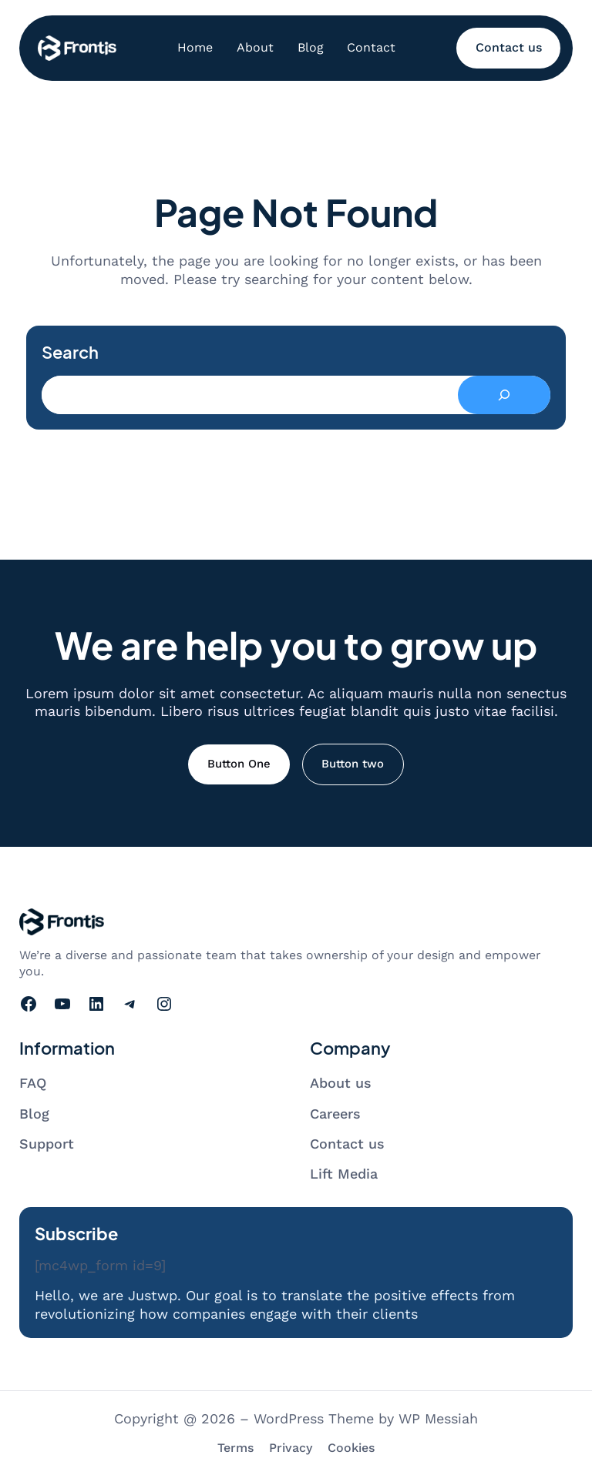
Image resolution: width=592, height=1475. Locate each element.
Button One (239, 764)
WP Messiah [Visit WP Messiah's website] (438, 1418)
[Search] (504, 395)
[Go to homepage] (77, 48)
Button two (352, 764)
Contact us (509, 47)
